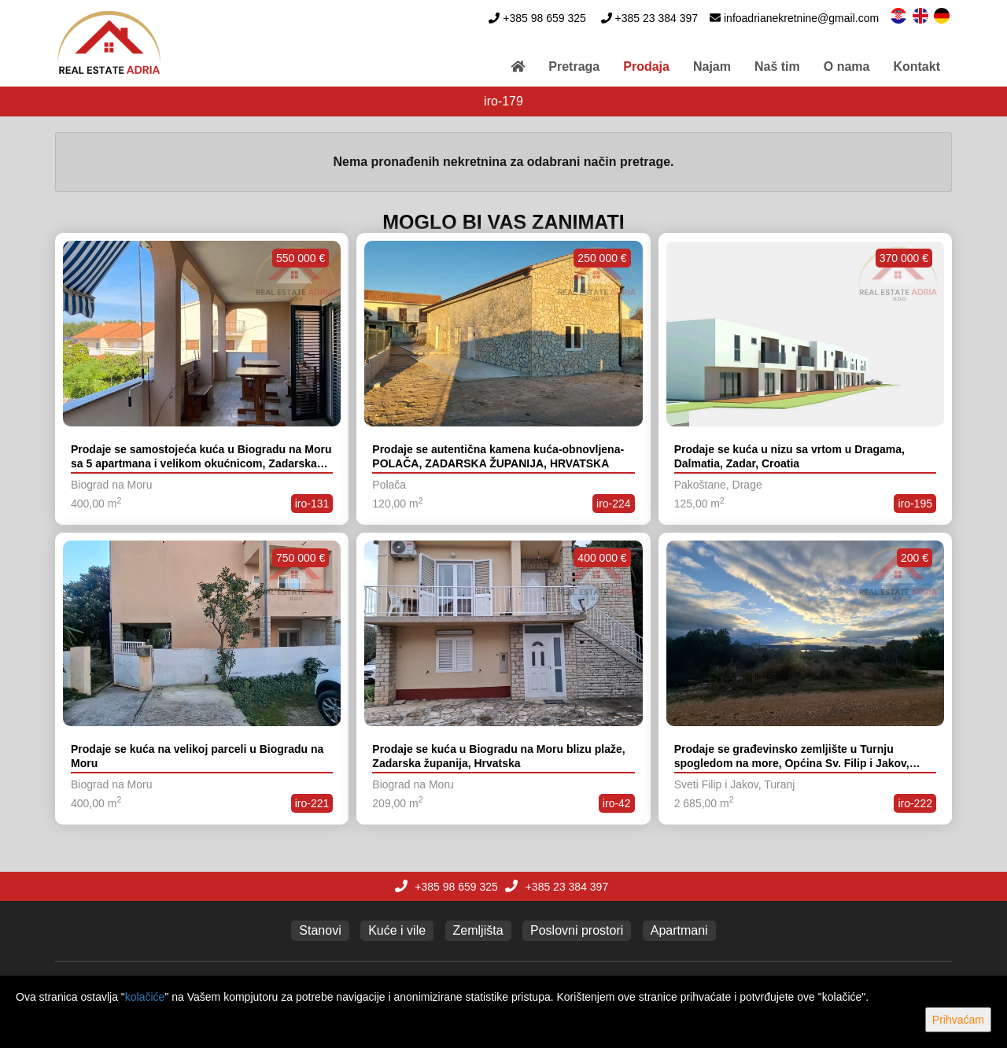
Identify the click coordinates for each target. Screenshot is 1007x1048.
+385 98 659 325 (544, 18)
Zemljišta (478, 930)
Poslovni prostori (576, 930)
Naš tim (777, 66)
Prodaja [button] (646, 66)
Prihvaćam (958, 1019)
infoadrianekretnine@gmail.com (801, 18)
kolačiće (145, 997)
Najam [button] (712, 66)
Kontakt (916, 66)
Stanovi (320, 930)
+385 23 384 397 (657, 18)
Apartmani (679, 930)
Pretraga (573, 66)
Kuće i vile (397, 930)
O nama (847, 66)
